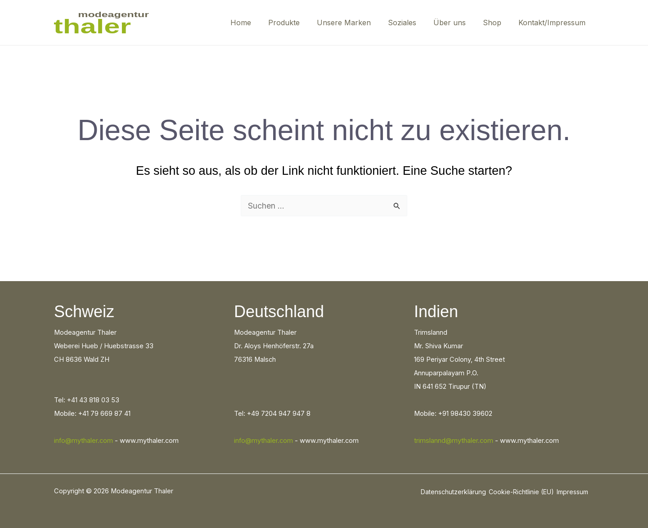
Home (258, 22)
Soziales (411, 22)
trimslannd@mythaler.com (453, 441)
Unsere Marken (356, 22)
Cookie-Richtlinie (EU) (521, 492)
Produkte (299, 22)
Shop (496, 22)
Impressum (572, 492)
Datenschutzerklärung (453, 492)
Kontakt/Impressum (553, 22)
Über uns (456, 22)
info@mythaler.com (83, 441)
